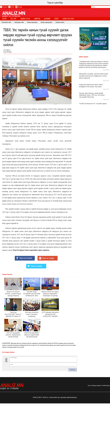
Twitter (11, 7)
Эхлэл (89, 385)
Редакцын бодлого (96, 385)
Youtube (18, 7)
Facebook (3, 7)
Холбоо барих (106, 385)
